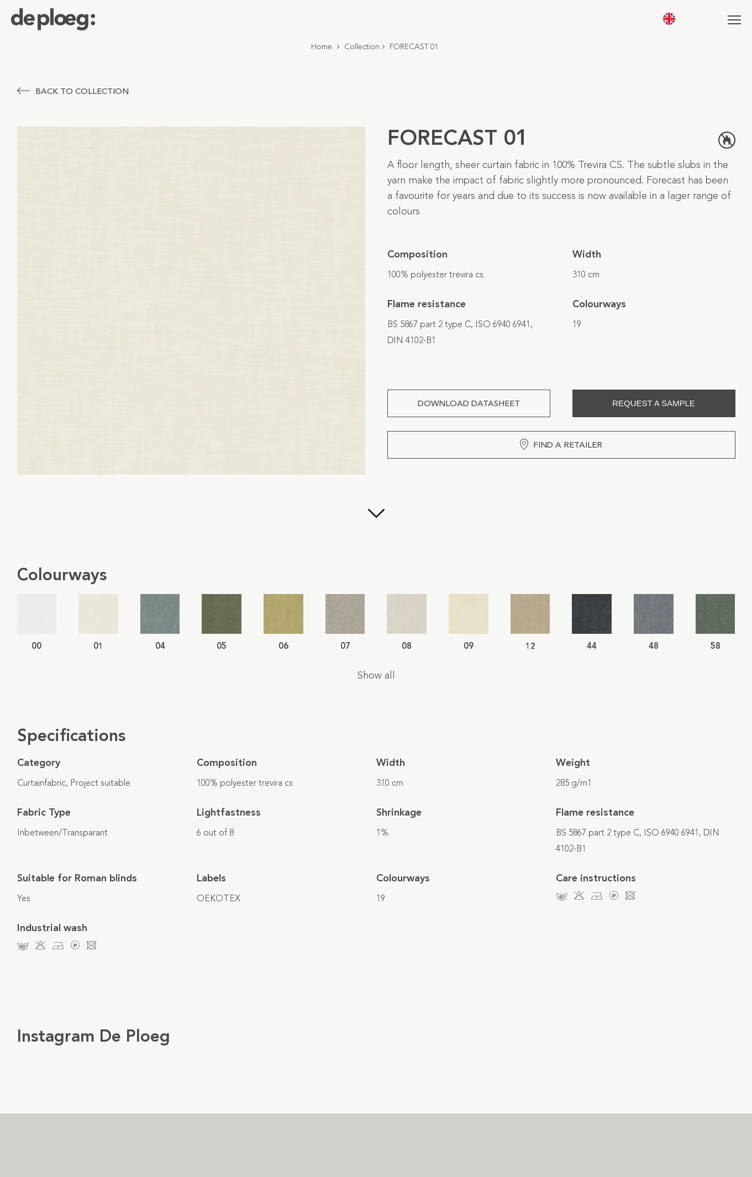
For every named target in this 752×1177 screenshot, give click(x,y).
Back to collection (73, 91)
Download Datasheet (469, 403)
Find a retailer (561, 444)
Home (321, 46)
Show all (376, 675)
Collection (362, 46)
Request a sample (653, 403)
